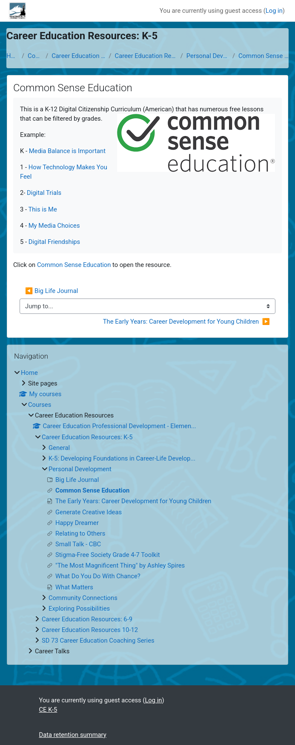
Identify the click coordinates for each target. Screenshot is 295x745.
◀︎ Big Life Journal (51, 291)
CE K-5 (48, 709)
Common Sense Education (263, 56)
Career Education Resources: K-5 (146, 56)
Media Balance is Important (67, 151)
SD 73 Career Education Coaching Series (98, 640)
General (59, 448)
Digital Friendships (54, 242)
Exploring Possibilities (79, 608)
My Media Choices (54, 225)
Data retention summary (72, 735)
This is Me (42, 209)
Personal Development (207, 56)
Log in (274, 10)
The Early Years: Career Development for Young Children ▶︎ (186, 321)
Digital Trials (44, 193)
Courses (35, 56)
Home (12, 56)
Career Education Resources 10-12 (90, 630)
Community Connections (83, 598)
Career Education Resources (78, 56)
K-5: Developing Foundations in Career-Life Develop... (122, 458)
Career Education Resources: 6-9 (87, 619)
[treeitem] (147, 512)
